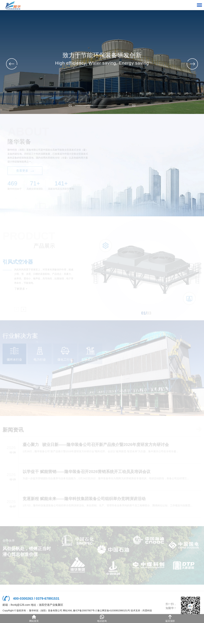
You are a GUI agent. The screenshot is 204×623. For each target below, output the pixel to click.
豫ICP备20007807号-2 (85, 610)
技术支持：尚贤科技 (141, 610)
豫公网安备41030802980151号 (113, 610)
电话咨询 (102, 618)
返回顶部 (170, 618)
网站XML (67, 610)
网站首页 (34, 618)
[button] (192, 63)
